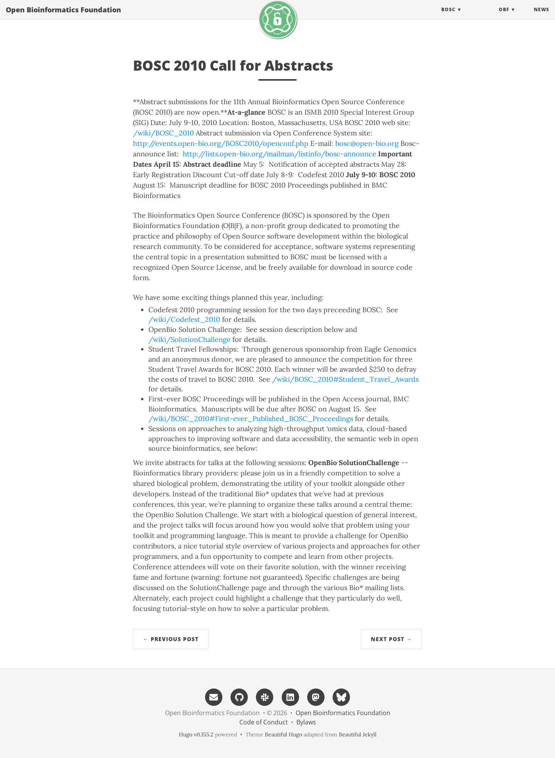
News (541, 17)
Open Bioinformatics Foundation (63, 17)
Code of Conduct (263, 722)
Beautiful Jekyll (358, 734)
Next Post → (391, 639)
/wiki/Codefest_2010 (184, 319)
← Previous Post (170, 639)
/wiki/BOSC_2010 (163, 133)
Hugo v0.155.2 (196, 734)
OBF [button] (504, 17)
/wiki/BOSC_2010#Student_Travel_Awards (345, 379)
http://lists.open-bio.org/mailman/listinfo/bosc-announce (279, 153)
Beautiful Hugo (283, 734)
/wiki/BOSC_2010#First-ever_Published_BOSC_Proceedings (250, 418)
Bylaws (306, 722)
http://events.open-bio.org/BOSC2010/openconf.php (220, 143)
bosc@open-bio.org (367, 143)
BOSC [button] (448, 17)
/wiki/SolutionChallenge (189, 339)
